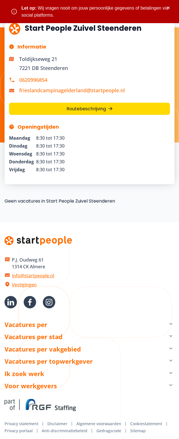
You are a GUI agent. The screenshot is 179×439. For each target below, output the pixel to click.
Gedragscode (108, 430)
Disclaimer (57, 423)
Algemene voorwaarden (98, 423)
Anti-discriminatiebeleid (64, 430)
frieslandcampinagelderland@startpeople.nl (72, 90)
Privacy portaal (19, 430)
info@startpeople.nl (33, 276)
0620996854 (33, 79)
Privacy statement (21, 423)
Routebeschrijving (86, 109)
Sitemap (138, 430)
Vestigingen (24, 285)
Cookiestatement (146, 423)
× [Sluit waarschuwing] (168, 8)
